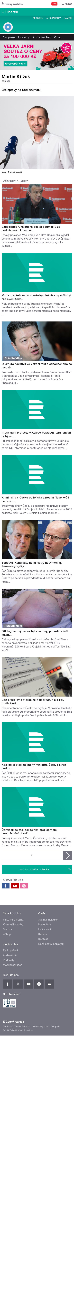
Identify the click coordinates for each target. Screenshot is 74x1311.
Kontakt (43, 939)
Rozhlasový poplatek (51, 943)
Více (59, 37)
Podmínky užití (41, 1026)
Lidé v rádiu (45, 929)
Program (38, 18)
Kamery (68, 18)
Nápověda (44, 924)
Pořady (23, 37)
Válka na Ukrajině (13, 919)
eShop (7, 934)
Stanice (7, 929)
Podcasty (8, 960)
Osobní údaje (22, 1026)
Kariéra (42, 934)
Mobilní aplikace (12, 965)
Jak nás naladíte (48, 919)
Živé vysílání (10, 950)
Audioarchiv (53, 18)
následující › (67, 855)
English (56, 1026)
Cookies (7, 1026)
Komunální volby (13, 924)
